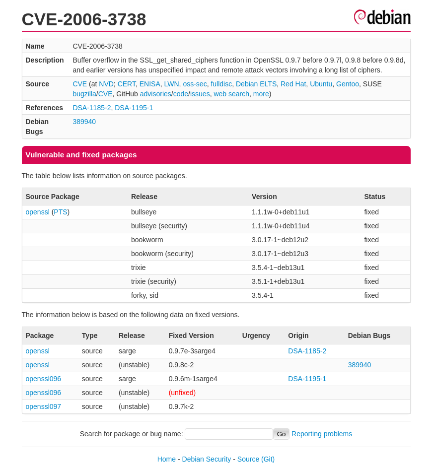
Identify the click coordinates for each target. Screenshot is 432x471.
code (180, 94)
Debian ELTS (256, 84)
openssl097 (44, 406)
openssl (38, 212)
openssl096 (44, 379)
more (261, 94)
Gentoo (347, 84)
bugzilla (84, 94)
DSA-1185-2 (91, 108)
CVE (79, 84)
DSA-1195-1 (134, 108)
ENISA (150, 84)
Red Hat (293, 84)
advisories (155, 94)
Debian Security (206, 459)
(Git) (268, 459)
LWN (171, 84)
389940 (84, 122)
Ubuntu (321, 84)
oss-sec (195, 84)
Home (166, 459)
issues (200, 94)
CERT (127, 84)
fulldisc (221, 84)
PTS (60, 212)
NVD (106, 84)
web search (231, 94)
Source (248, 459)
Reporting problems (321, 434)
